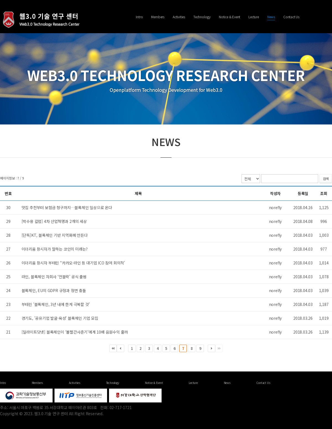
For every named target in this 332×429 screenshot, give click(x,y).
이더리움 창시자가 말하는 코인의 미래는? (55, 249)
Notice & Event (229, 16)
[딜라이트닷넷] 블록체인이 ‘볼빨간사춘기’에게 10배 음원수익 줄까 (75, 332)
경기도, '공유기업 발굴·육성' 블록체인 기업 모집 (60, 318)
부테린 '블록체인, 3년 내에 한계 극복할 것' (56, 304)
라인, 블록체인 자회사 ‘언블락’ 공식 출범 (54, 276)
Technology (202, 16)
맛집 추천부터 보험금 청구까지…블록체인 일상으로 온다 (67, 207)
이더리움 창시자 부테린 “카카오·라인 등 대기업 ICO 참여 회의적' (73, 263)
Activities (179, 16)
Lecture (253, 16)
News (271, 16)
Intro (139, 16)
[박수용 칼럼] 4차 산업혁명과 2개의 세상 (54, 221)
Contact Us (291, 16)
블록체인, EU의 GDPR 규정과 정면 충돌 (54, 290)
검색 (325, 178)
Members (157, 16)
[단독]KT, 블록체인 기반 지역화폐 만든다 (55, 235)
